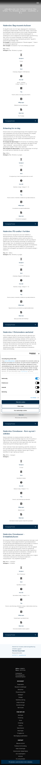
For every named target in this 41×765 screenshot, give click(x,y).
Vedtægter (20, 694)
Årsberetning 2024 (20, 692)
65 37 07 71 (15, 655)
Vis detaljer (33, 397)
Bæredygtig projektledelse (20, 736)
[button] (20, 121)
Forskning (20, 718)
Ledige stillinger (20, 702)
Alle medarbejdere (20, 753)
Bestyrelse (20, 689)
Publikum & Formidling (20, 746)
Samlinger (20, 715)
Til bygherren (20, 733)
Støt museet (21, 707)
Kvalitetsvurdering (20, 700)
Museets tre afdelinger (20, 687)
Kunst (20, 720)
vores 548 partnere (10, 361)
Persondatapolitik (19, 675)
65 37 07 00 (22, 670)
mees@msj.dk (22, 655)
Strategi (21, 697)
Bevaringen (20, 730)
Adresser (20, 756)
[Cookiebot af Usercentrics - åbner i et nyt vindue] (29, 354)
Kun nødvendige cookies (20, 410)
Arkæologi (20, 723)
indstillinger (24, 371)
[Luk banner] (38, 353)
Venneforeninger (20, 705)
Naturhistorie (20, 728)
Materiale (21, 113)
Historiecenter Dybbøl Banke (20, 751)
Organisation (20, 684)
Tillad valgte (20, 406)
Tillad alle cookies (20, 402)
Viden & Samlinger (20, 748)
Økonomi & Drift (20, 743)
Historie (21, 725)
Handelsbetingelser (20, 676)
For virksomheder (20, 759)
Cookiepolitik (18, 673)
